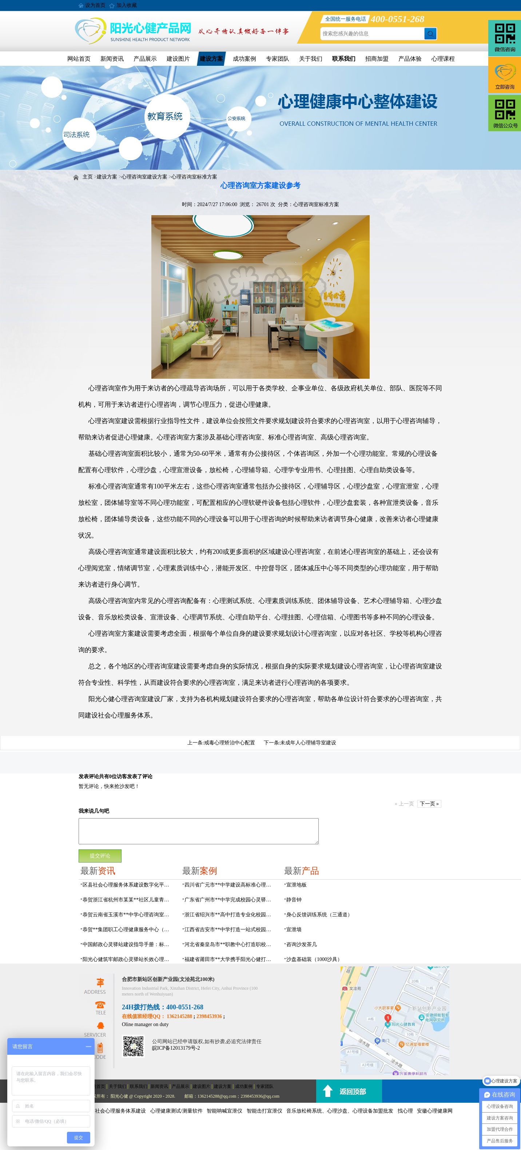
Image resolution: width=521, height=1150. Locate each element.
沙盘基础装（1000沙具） (314, 959)
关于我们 (310, 59)
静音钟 (294, 899)
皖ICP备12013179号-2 (176, 1048)
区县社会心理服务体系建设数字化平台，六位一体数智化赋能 (128, 885)
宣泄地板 (296, 885)
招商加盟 (377, 59)
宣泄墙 (294, 929)
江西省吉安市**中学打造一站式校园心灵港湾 (229, 929)
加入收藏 (126, 5)
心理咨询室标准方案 (194, 177)
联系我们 (343, 59)
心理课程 (443, 59)
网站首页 (79, 59)
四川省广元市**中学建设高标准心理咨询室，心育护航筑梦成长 (229, 885)
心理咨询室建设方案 (144, 177)
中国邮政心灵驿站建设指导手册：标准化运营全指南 (128, 944)
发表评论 (89, 776)
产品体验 (410, 59)
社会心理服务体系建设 (120, 1111)
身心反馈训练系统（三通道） (319, 914)
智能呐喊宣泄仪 (224, 1111)
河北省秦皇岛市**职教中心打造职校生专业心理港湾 (229, 944)
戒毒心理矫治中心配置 (229, 742)
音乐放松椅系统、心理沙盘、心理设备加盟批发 (339, 1111)
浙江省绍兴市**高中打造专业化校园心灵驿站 (229, 914)
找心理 (405, 1111)
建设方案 (211, 59)
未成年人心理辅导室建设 (308, 742)
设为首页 (95, 5)
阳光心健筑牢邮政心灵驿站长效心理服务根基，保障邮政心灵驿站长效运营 (128, 959)
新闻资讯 (112, 59)
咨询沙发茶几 (301, 944)
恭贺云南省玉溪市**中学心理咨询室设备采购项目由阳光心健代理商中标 (128, 914)
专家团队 (277, 59)
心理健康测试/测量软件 (176, 1111)
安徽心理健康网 (435, 1111)
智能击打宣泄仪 (264, 1111)
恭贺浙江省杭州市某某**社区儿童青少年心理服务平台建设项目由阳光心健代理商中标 (128, 899)
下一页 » (429, 804)
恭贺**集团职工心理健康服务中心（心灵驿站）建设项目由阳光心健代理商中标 (128, 929)
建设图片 (178, 59)
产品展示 (145, 59)
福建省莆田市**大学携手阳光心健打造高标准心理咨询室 (229, 959)
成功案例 (244, 59)
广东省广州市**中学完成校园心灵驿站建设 (229, 899)
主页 (88, 177)
